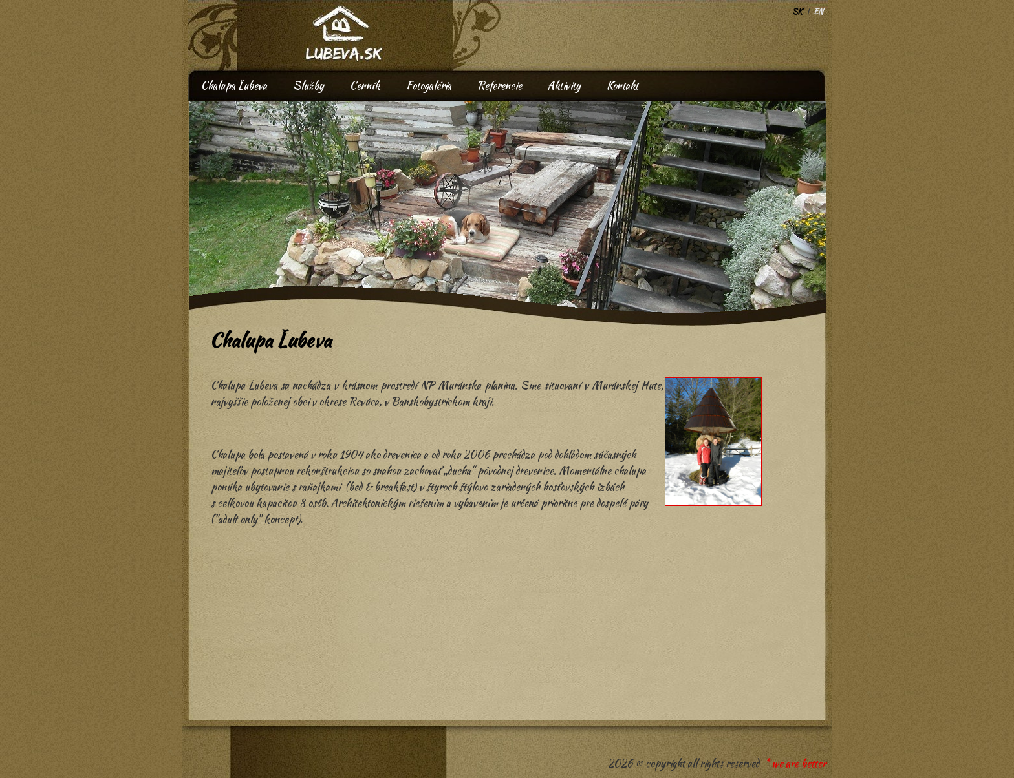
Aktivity (564, 85)
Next (480, 140)
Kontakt (622, 85)
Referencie (499, 85)
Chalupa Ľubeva (234, 85)
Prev (175, 140)
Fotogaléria (428, 85)
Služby (308, 85)
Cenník (365, 85)
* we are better (795, 763)
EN (818, 11)
